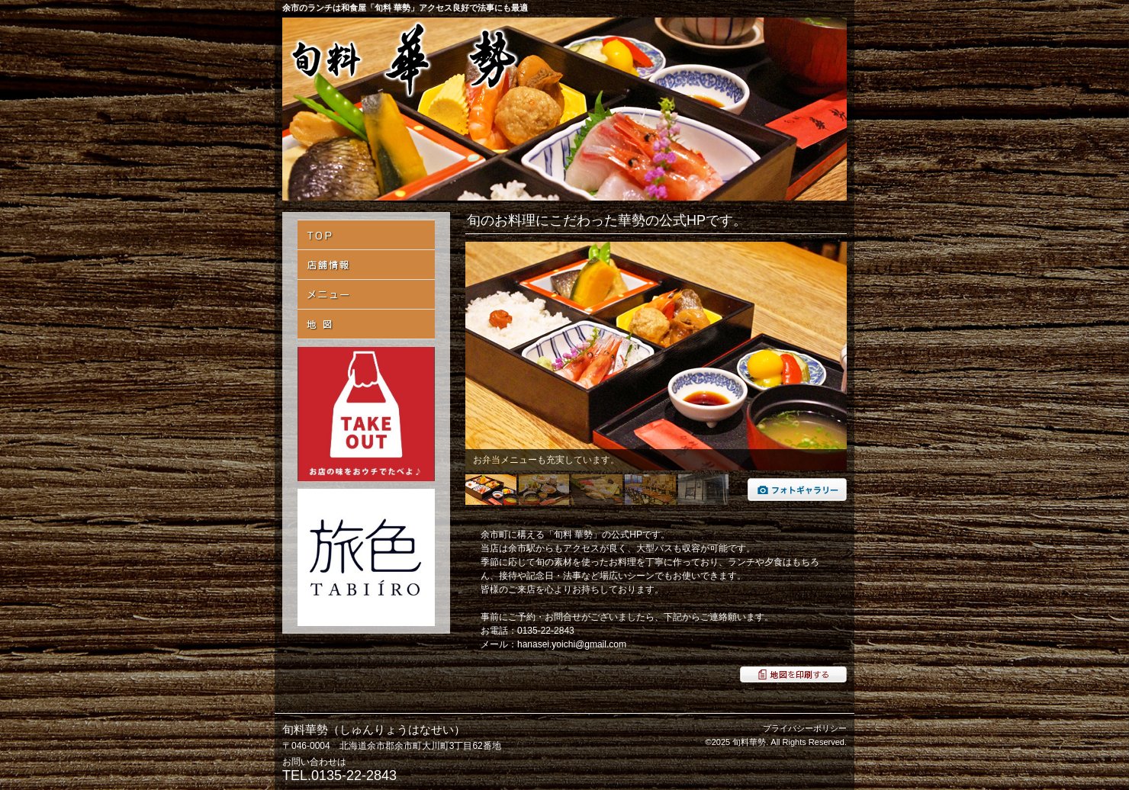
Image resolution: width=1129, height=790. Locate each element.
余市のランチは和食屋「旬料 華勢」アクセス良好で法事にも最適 (405, 7)
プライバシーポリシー (805, 728)
